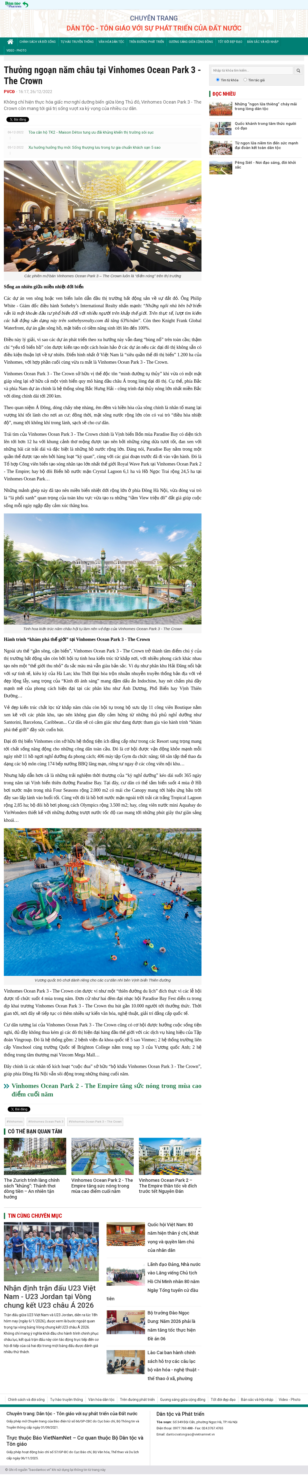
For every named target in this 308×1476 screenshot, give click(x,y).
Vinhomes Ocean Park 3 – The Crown (96, 1121)
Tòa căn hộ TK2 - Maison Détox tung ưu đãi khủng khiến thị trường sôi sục (91, 132)
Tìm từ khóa (229, 80)
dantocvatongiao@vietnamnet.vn (190, 1434)
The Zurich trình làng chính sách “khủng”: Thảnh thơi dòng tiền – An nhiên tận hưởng (32, 1188)
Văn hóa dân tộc (111, 42)
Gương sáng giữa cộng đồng (191, 42)
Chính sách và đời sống (38, 42)
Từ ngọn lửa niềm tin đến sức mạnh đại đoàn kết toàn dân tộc (266, 145)
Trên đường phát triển (146, 42)
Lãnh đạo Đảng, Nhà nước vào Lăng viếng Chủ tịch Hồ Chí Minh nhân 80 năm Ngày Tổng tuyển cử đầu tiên (154, 1281)
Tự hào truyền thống (77, 42)
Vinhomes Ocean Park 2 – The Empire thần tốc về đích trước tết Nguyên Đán (168, 1185)
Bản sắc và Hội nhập (262, 42)
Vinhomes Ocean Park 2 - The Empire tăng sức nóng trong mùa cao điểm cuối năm (102, 1185)
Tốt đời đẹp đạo (230, 42)
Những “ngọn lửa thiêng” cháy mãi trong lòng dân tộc (266, 106)
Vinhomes (15, 1121)
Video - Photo (16, 50)
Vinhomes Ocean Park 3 (46, 1121)
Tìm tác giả (256, 80)
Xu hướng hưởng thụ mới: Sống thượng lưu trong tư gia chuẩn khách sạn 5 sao (94, 147)
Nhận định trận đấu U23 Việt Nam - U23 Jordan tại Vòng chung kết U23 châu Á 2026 (50, 1297)
